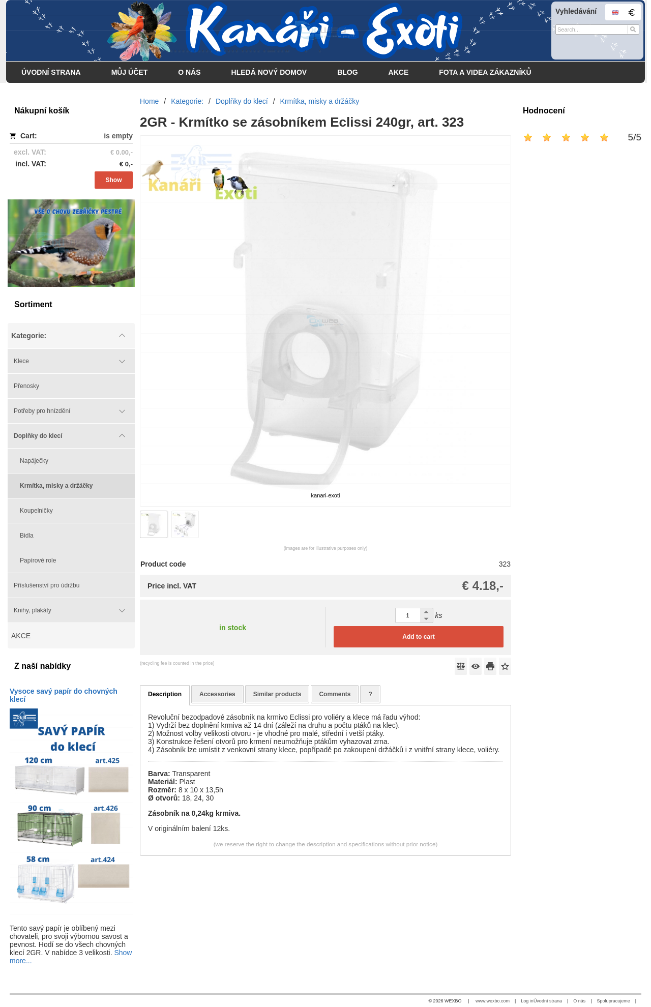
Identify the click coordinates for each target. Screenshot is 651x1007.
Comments (334, 694)
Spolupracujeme (613, 1000)
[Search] (633, 29)
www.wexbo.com (493, 1000)
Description (165, 694)
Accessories (217, 694)
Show (114, 180)
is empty (118, 136)
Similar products (277, 694)
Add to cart (418, 636)
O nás (579, 1000)
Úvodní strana (548, 1000)
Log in (527, 1000)
